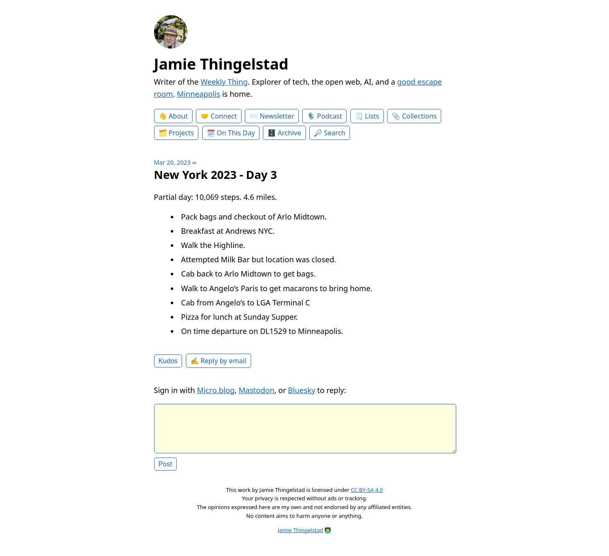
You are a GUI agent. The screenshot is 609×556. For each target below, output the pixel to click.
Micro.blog (215, 390)
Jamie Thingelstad (221, 64)
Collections (419, 116)
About (178, 116)
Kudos (168, 361)
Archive (289, 132)
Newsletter (277, 116)
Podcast (329, 116)
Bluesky (301, 390)
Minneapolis (198, 94)
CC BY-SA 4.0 (367, 496)
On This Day (236, 132)
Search (334, 132)
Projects (181, 132)
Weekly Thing (224, 82)
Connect (224, 116)
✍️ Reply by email (218, 360)
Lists (372, 116)
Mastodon (257, 390)
